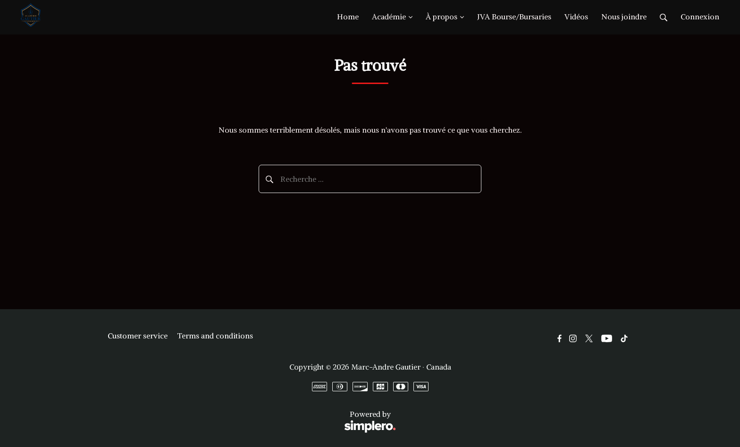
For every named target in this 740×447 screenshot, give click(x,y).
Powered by (252, 421)
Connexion (700, 16)
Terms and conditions (215, 335)
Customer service (138, 335)
